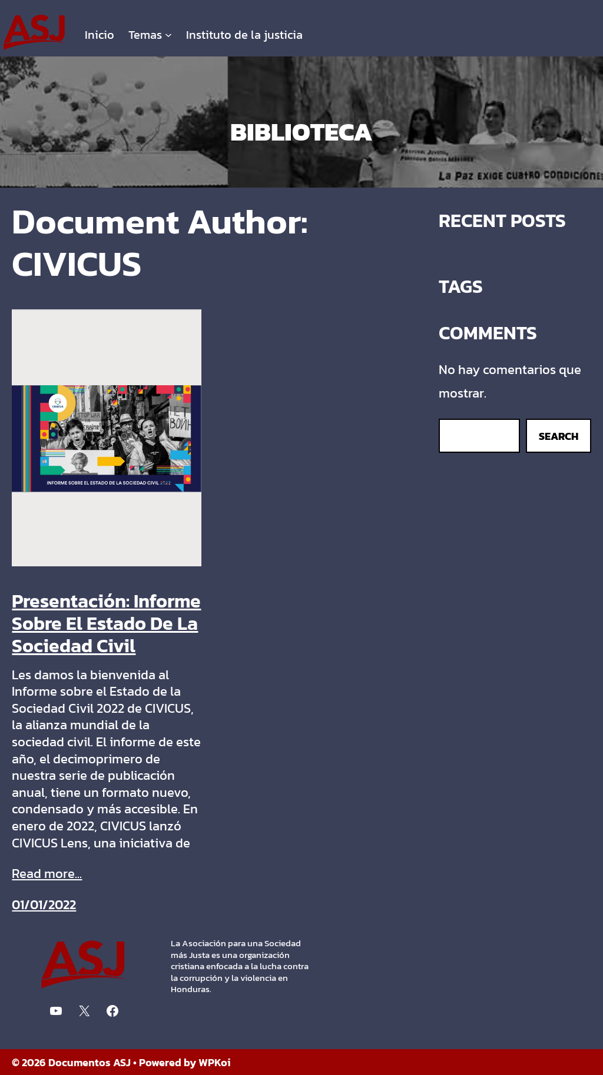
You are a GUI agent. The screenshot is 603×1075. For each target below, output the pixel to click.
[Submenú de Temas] (168, 34)
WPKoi (214, 1062)
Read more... (47, 874)
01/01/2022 (44, 904)
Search (558, 436)
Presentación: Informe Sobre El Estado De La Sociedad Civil (106, 623)
